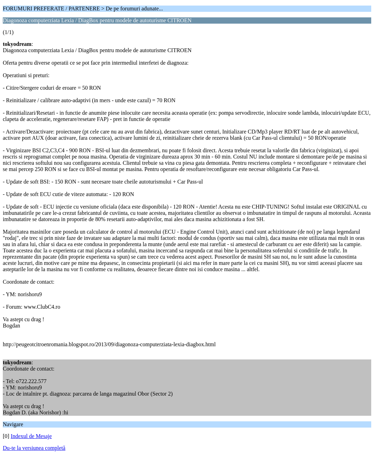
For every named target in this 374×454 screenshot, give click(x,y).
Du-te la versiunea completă (34, 448)
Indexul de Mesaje (31, 436)
